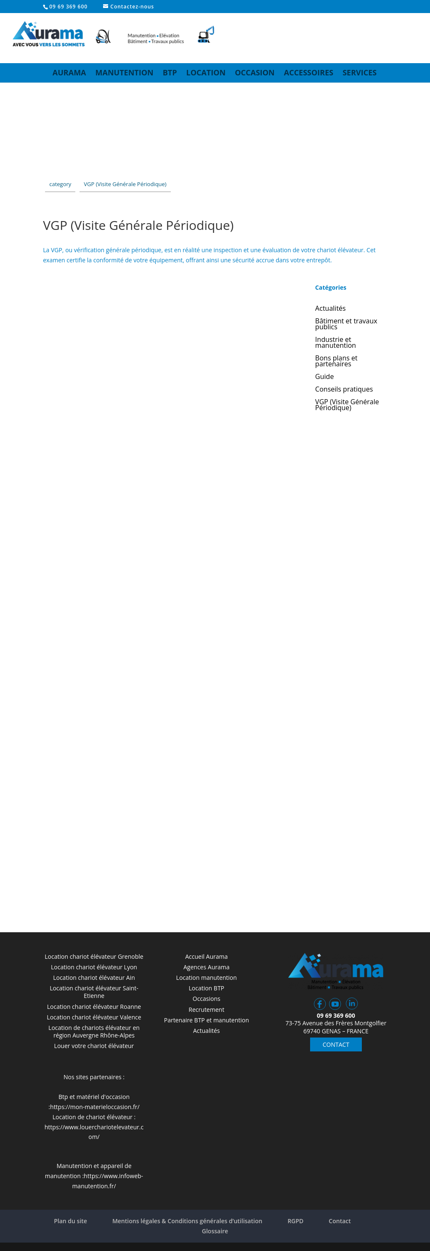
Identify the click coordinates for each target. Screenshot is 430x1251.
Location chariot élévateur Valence (94, 1017)
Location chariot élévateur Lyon (94, 967)
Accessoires (308, 72)
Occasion (255, 72)
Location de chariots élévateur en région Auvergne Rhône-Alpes (94, 1031)
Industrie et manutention (335, 343)
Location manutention (206, 978)
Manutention (125, 72)
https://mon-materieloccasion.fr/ (95, 1107)
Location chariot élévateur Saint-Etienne (94, 992)
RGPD (295, 1221)
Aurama (69, 72)
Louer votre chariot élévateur (94, 1046)
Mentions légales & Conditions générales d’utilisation (187, 1221)
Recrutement (206, 1010)
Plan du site (70, 1221)
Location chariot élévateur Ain (94, 978)
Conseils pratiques (344, 390)
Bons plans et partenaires (336, 361)
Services (359, 72)
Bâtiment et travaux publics (346, 324)
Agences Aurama (206, 967)
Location (206, 72)
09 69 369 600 (68, 6)
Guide (324, 377)
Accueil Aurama (206, 956)
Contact (339, 1221)
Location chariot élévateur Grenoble (94, 956)
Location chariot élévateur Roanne (94, 1007)
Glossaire (215, 1231)
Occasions (206, 999)
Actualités (330, 309)
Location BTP (206, 988)
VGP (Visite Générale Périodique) (347, 405)
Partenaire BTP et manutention (206, 1020)
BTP (170, 72)
